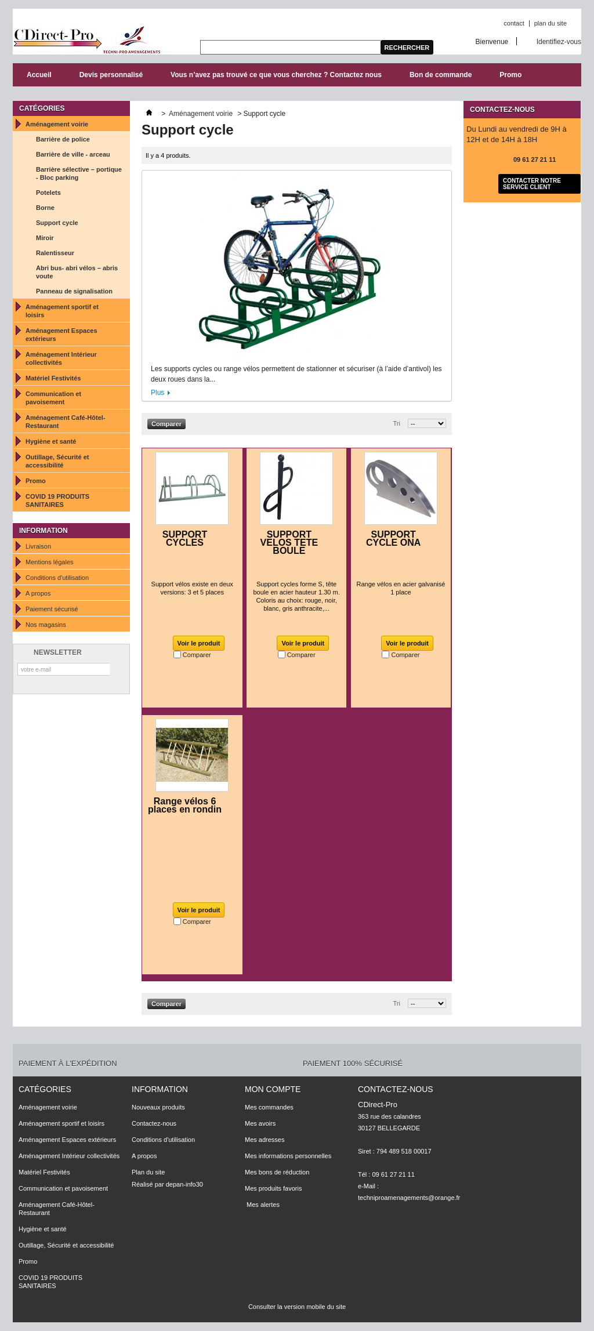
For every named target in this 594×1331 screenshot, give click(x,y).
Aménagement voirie (57, 124)
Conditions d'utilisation (57, 577)
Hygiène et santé (51, 441)
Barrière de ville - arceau (73, 154)
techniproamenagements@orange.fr (409, 1197)
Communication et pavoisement (53, 397)
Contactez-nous (154, 1123)
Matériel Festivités (53, 378)
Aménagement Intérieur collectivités (61, 358)
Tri (396, 423)
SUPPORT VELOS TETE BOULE (289, 543)
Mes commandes (269, 1107)
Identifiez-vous (559, 41)
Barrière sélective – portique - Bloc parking (79, 173)
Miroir (45, 237)
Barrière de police (63, 139)
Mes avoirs (260, 1123)
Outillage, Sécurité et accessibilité (57, 461)
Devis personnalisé (111, 75)
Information (43, 531)
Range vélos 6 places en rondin (185, 805)
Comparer (197, 654)
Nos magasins (46, 624)
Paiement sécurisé (52, 608)
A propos (38, 593)
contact (514, 23)
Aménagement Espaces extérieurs (61, 334)
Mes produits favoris (273, 1188)
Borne (45, 207)
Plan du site (148, 1172)
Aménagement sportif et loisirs (62, 310)
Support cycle (57, 222)
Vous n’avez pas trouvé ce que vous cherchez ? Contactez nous (276, 75)
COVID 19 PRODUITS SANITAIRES (57, 500)
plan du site (550, 23)
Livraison (38, 546)
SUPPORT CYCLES (184, 538)
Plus (157, 393)
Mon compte (272, 1089)
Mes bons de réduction (277, 1172)
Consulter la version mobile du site (297, 1306)
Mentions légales (50, 561)
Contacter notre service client (532, 183)
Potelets (48, 192)
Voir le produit (199, 643)
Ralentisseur (55, 252)
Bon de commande (441, 75)
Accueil (39, 75)
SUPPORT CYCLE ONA (393, 538)
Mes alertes (262, 1204)
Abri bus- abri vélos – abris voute (77, 272)
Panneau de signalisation (74, 291)
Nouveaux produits (158, 1107)
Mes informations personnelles (288, 1155)
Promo (510, 75)
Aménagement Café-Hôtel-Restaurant (66, 421)
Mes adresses (264, 1139)
